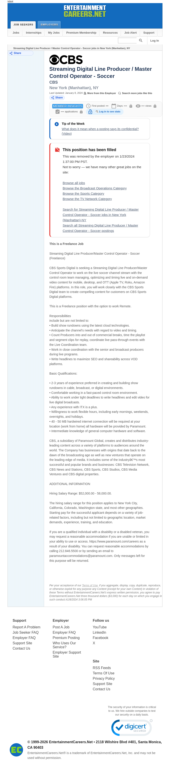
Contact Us (21, 648)
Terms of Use (90, 585)
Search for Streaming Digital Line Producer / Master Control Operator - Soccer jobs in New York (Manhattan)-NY (101, 215)
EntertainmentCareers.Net (71, 742)
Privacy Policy (104, 678)
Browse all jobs (74, 183)
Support (149, 32)
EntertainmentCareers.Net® (46, 753)
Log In (154, 40)
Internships (33, 32)
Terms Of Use (103, 673)
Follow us (101, 620)
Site (96, 661)
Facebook (100, 638)
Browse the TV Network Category (87, 199)
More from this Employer (99, 93)
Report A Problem (26, 627)
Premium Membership (81, 32)
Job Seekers (24, 25)
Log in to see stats (109, 111)
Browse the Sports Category (83, 193)
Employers (50, 24)
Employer (61, 620)
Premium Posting (66, 638)
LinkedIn (99, 632)
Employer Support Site (67, 654)
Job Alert (130, 32)
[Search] (141, 40)
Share (15, 53)
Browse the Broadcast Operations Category (95, 188)
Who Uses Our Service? (64, 645)
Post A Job (61, 627)
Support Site (22, 643)
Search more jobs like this (135, 93)
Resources (110, 32)
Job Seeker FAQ (26, 632)
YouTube (100, 627)
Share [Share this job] (57, 97)
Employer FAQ (24, 638)
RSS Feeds (102, 668)
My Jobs (54, 32)
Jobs (16, 32)
